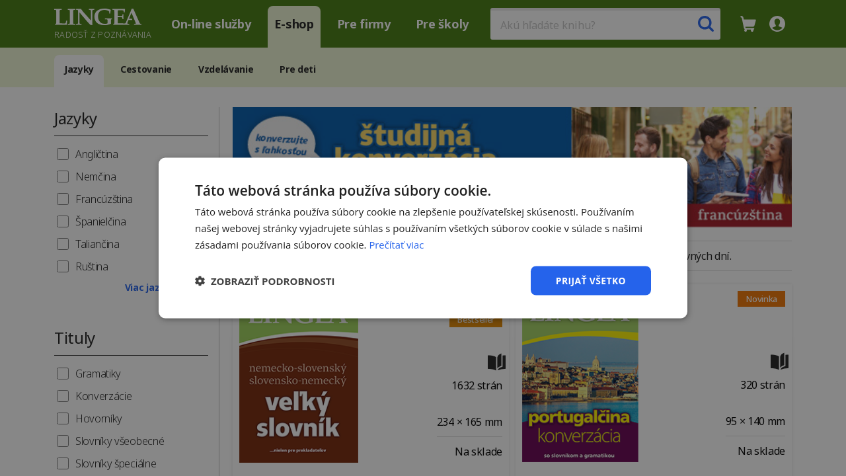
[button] (265, 280)
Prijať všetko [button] (590, 280)
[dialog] (423, 238)
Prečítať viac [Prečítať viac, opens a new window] (396, 244)
